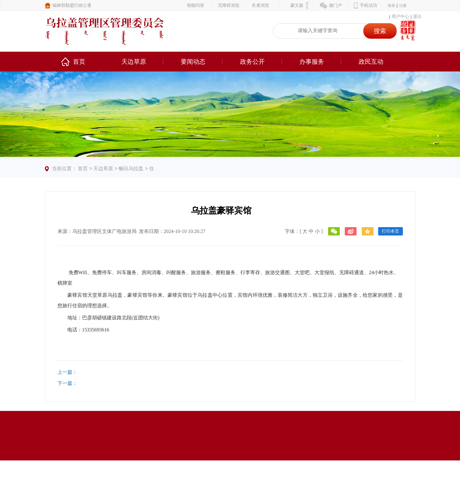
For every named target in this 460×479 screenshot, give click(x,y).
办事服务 (311, 61)
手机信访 (368, 5)
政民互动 (371, 61)
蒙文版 (296, 5)
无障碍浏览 (228, 5)
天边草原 (133, 61)
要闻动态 (193, 61)
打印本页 (390, 231)
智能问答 (195, 5)
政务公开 (252, 61)
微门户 (335, 5)
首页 (79, 61)
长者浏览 (260, 5)
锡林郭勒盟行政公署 (72, 5)
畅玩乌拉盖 (131, 168)
